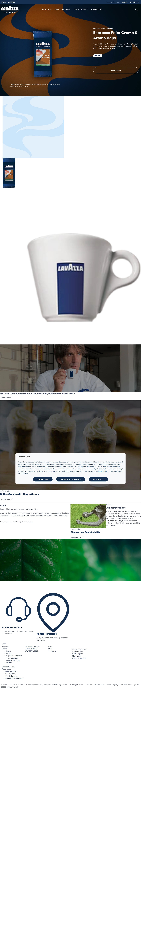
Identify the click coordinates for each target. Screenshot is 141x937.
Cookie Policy (10, 674)
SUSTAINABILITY (31, 649)
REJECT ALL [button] (98, 479)
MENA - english (77, 654)
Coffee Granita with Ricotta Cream (19, 494)
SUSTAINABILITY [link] (81, 9)
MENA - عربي (76, 656)
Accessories (6, 669)
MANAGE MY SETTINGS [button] (71, 479)
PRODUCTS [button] (47, 9)
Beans (8, 651)
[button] (136, 9)
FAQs (50, 649)
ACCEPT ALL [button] (42, 479)
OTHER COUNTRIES (78, 658)
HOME (125, 2)
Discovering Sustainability (85, 532)
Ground (9, 653)
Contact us (52, 651)
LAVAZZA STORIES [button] (62, 9)
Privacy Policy (10, 671)
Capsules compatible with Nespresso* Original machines (14, 658)
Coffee (4, 649)
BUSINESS (134, 2)
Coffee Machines (8, 667)
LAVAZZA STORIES (32, 646)
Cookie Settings (11, 676)
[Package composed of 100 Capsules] (97, 55)
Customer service (12, 627)
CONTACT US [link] (96, 9)
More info (116, 70)
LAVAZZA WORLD (8, 2)
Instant (9, 663)
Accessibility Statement (14, 678)
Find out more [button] (7, 500)
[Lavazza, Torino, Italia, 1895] (10, 9)
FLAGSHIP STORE (47, 634)
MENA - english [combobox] (77, 651)
